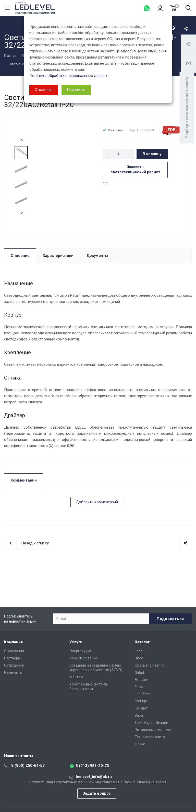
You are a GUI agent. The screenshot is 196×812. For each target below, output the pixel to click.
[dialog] (98, 406)
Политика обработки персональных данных (68, 75)
